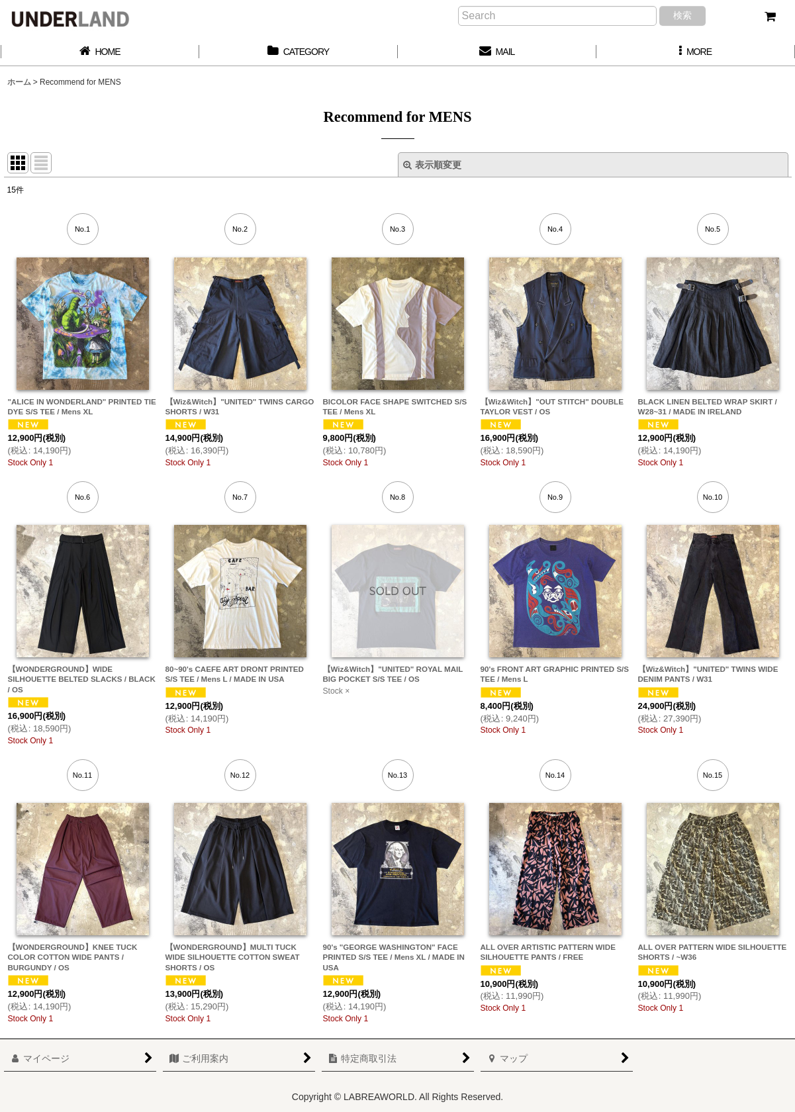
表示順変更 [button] (432, 165)
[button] (695, 52)
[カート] (770, 16)
